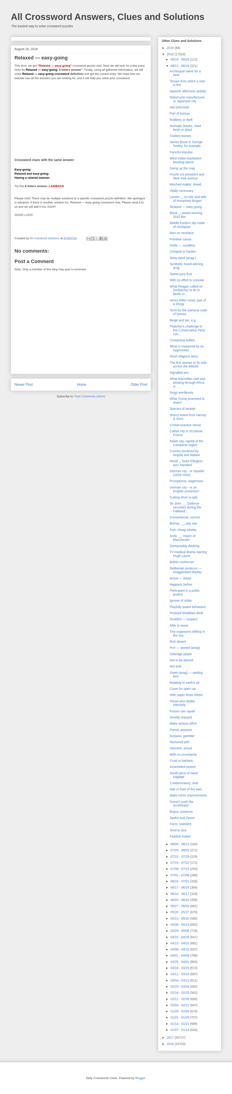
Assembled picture (183, 767)
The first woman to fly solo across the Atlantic (188, 364)
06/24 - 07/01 (180, 881)
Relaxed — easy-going (186, 207)
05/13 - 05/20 (180, 918)
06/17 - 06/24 (180, 887)
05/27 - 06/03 (180, 906)
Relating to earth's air (185, 682)
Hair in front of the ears (186, 789)
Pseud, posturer (181, 730)
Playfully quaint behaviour (188, 607)
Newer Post (23, 384)
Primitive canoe (180, 239)
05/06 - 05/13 (180, 924)
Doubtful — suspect (183, 619)
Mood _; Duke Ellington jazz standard (186, 463)
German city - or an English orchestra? (184, 489)
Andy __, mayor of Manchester (183, 538)
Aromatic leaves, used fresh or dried (185, 128)
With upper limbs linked (186, 695)
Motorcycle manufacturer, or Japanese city (187, 99)
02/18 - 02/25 (180, 992)
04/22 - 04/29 (180, 937)
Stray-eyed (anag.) (183, 258)
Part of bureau (180, 113)
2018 (171, 54)
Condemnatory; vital (184, 783)
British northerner (182, 562)
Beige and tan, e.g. (183, 320)
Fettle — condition (182, 245)
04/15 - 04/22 (180, 943)
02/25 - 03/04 (180, 986)
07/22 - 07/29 (180, 856)
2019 (171, 48)
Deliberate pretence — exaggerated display (185, 570)
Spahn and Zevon (182, 818)
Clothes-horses (180, 136)
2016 (171, 1044)
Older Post (138, 384)
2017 (171, 1037)
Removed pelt (179, 742)
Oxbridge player (181, 654)
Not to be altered (181, 660)
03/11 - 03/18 (180, 974)
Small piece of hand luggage (184, 775)
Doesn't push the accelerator (181, 803)
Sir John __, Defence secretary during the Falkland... (185, 507)
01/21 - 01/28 (180, 1017)
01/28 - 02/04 (180, 1011)
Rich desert (178, 641)
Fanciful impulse (181, 152)
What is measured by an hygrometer (187, 348)
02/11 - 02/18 (180, 999)
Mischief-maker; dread (185, 184)
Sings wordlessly (181, 392)
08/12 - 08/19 (180, 66)
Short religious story (184, 356)
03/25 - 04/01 (180, 962)
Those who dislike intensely (182, 703)
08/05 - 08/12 (180, 844)
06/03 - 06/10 (180, 900)
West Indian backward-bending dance (186, 160)
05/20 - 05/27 (180, 912)
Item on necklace (182, 233)
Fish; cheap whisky (183, 530)
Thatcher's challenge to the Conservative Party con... (187, 330)
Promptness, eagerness (186, 481)
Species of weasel (182, 408)
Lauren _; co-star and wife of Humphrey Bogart (188, 199)
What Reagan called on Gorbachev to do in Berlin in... (186, 290)
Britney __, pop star (183, 523)
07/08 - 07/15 (180, 869)
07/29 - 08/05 (180, 850)
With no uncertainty (183, 754)
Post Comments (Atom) (90, 396)
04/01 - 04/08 (180, 955)
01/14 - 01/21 (180, 1024)
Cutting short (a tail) (183, 497)
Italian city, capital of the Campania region (186, 443)
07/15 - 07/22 (180, 862)
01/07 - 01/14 (180, 1030)
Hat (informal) (179, 107)
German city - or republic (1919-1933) (187, 473)
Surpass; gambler (182, 736)
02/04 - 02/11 (180, 1005)
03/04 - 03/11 (180, 980)
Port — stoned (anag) (185, 648)
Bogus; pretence (181, 811)
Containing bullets (182, 340)
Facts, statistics (180, 824)
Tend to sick (178, 830)
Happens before (181, 584)
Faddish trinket (180, 836)
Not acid (175, 666)
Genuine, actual (181, 748)
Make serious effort (183, 723)
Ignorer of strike (181, 600)
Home (82, 384)
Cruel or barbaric (181, 760)
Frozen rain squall (182, 711)
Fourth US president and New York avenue (187, 176)
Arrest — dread (180, 578)
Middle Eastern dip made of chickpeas (187, 225)
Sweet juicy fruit (181, 274)
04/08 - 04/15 (180, 949)
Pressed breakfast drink (186, 613)
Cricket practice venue (185, 425)
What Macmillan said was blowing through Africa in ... (187, 382)
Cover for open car (183, 689)
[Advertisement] (80, 116)
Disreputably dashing (184, 546)
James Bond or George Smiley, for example (186, 144)
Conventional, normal (185, 517)
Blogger (140, 1078)
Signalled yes (179, 372)
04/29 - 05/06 (180, 931)
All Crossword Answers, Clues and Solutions (107, 17)
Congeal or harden (183, 251)
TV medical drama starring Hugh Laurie (188, 554)
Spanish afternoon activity (188, 91)
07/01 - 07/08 (180, 875)
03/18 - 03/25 (180, 968)
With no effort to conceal (187, 280)
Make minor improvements (188, 795)
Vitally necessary (181, 191)
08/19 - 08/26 (180, 59)
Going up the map (182, 168)
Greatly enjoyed (181, 717)
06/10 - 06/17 (180, 894)
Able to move (179, 625)
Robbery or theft (181, 120)
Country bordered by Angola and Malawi (185, 453)
